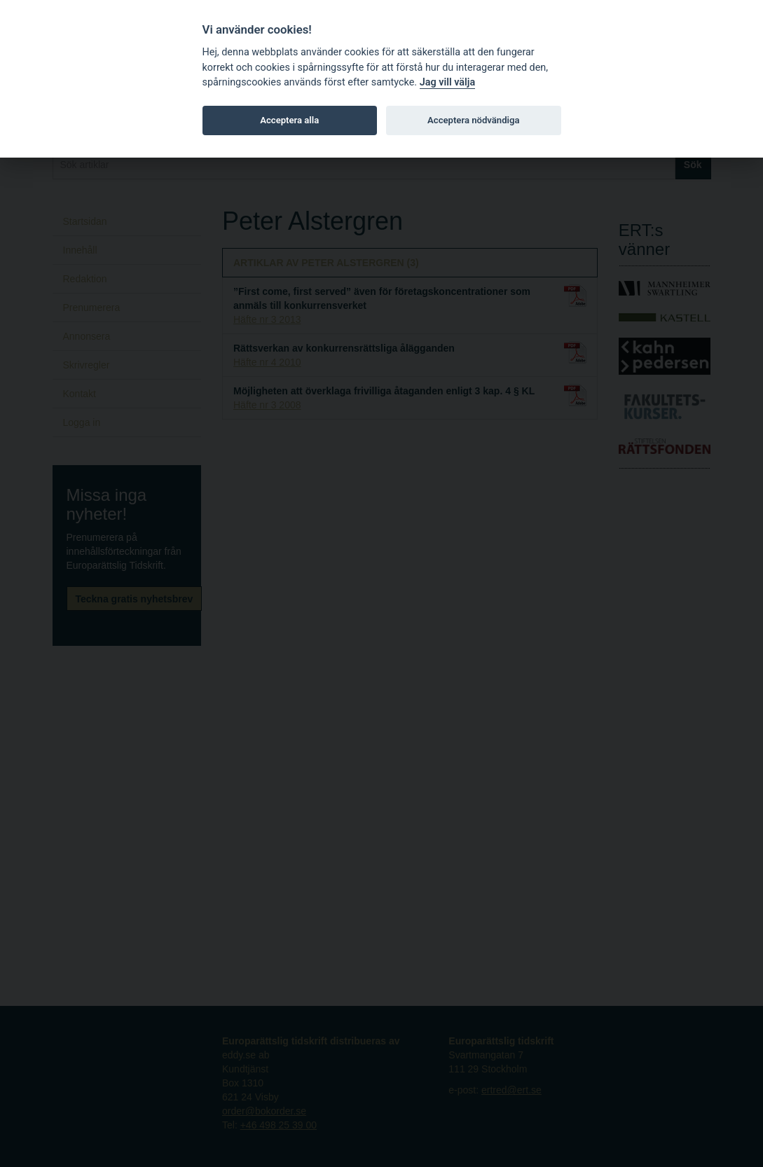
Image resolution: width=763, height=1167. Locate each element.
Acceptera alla (289, 120)
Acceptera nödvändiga (473, 120)
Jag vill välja (448, 82)
